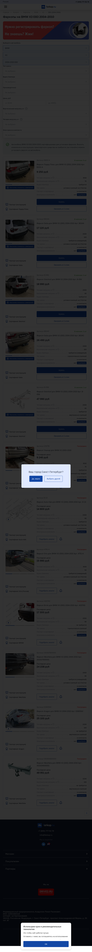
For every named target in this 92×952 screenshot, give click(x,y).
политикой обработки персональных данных (41, 939)
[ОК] (46, 944)
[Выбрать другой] (53, 479)
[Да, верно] (36, 479)
